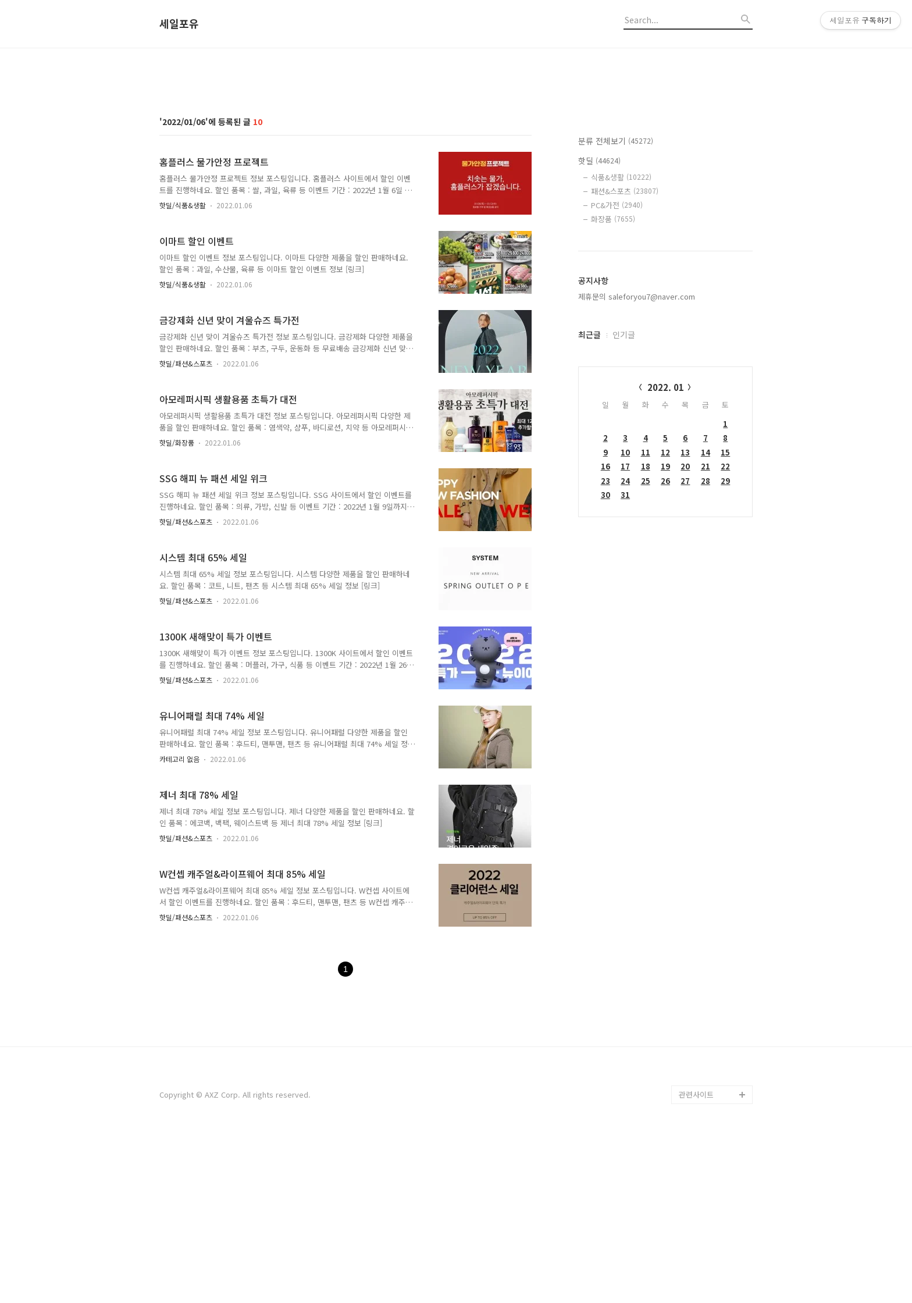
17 (625, 629)
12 (665, 615)
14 (705, 615)
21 (705, 629)
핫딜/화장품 (176, 605)
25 (645, 643)
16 (605, 629)
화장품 (613, 381)
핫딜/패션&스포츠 (185, 526)
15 (725, 615)
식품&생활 (621, 340)
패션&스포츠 (624, 353)
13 (685, 615)
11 (645, 615)
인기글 (623, 497)
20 (685, 629)
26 (665, 643)
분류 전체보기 (615, 303)
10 (625, 615)
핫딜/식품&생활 (182, 368)
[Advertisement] (456, 147)
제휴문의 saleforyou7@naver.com (636, 459)
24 (625, 643)
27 (685, 643)
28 (705, 643)
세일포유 (179, 23)
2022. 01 (665, 550)
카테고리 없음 (179, 922)
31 (625, 657)
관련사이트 (696, 1257)
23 (605, 643)
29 (725, 643)
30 (605, 657)
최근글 (589, 497)
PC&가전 (617, 367)
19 (665, 629)
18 (645, 629)
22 (725, 629)
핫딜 (599, 323)
